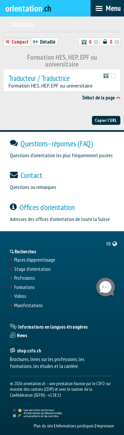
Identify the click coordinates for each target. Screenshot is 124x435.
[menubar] (107, 8)
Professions (24, 278)
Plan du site (43, 426)
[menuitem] (112, 243)
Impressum (105, 426)
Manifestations (28, 305)
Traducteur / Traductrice (39, 78)
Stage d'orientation (32, 269)
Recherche (23, 25)
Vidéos (20, 296)
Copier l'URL (106, 120)
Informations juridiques (75, 426)
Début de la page (98, 97)
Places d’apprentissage (34, 260)
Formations (24, 287)
